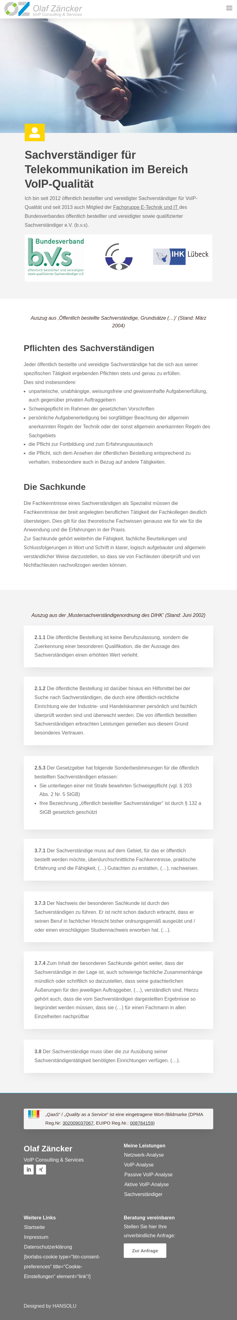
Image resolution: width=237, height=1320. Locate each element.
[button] (43, 9)
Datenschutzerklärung (48, 1247)
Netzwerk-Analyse (144, 1155)
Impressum (36, 1237)
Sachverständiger (143, 1194)
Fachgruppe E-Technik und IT (146, 207)
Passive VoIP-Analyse (148, 1174)
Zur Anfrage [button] (145, 1250)
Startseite (34, 1227)
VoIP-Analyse (139, 1164)
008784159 (141, 1123)
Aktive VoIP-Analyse (146, 1184)
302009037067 (78, 1123)
